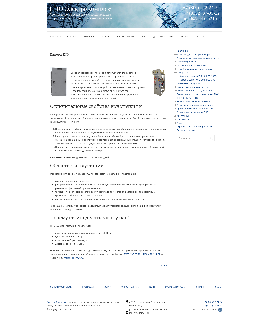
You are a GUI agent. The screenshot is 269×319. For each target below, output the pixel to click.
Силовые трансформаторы (191, 65)
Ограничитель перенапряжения (194, 126)
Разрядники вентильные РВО (193, 112)
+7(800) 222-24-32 (151, 254)
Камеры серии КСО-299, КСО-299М (198, 76)
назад (164, 264)
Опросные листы (125, 37)
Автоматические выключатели (193, 101)
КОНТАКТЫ (185, 37)
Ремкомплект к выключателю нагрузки (198, 58)
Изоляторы (183, 115)
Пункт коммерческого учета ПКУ (194, 90)
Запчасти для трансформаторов (194, 54)
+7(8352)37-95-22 (131, 254)
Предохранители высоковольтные (195, 108)
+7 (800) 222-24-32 (212, 302)
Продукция (89, 37)
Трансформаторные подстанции (194, 68)
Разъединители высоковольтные (195, 104)
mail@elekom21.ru (73, 257)
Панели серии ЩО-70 (188, 83)
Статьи (200, 37)
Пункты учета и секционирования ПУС (198, 94)
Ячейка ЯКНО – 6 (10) (188, 97)
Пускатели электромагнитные (193, 86)
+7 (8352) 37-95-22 (212, 305)
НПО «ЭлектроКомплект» (63, 37)
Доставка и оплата (163, 37)
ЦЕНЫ (144, 37)
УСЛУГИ (105, 37)
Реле (179, 122)
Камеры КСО (183, 72)
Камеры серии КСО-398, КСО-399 (197, 79)
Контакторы (183, 119)
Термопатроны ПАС (187, 61)
